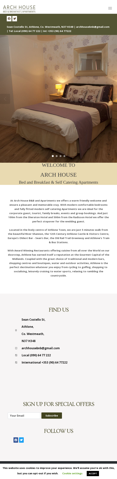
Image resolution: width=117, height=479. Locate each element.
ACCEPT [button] (93, 473)
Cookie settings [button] (72, 473)
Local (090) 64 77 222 (27, 31)
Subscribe (51, 415)
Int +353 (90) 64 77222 (57, 31)
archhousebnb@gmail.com (92, 26)
